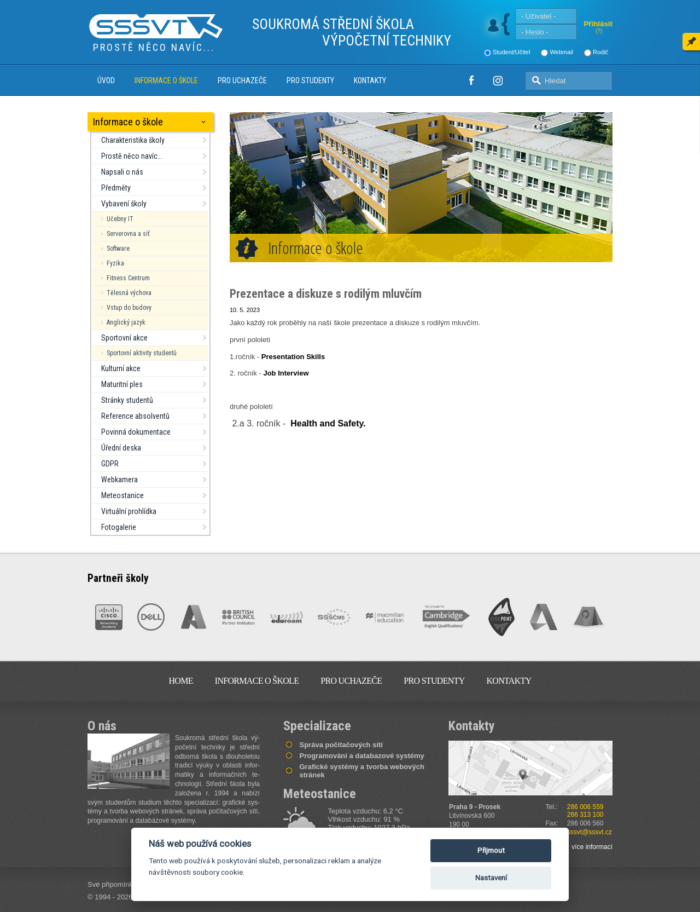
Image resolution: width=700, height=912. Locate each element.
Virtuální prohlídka (128, 511)
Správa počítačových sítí (341, 745)
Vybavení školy (124, 203)
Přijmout (491, 850)
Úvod (106, 80)
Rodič (600, 52)
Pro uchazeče (242, 80)
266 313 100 (585, 814)
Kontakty (370, 80)
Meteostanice (122, 495)
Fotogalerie (118, 527)
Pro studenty (310, 80)
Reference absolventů (135, 416)
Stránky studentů (127, 400)
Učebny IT (120, 219)
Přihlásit (598, 24)
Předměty (116, 187)
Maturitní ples (122, 384)
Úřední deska (121, 447)
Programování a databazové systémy (362, 756)
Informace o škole (166, 80)
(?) (599, 31)
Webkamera (119, 479)
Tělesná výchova (129, 293)
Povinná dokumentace (136, 432)
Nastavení (491, 878)
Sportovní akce (124, 337)
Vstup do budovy (129, 307)
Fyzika (115, 263)
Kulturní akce (121, 368)
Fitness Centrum (128, 278)
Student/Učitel (511, 52)
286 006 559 (585, 807)
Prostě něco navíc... (131, 156)
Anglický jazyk (126, 322)
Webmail (561, 52)
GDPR (110, 463)
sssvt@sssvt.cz (589, 832)
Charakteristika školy (133, 140)
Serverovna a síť (128, 234)
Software (118, 248)
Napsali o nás (122, 172)
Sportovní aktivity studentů (142, 353)
